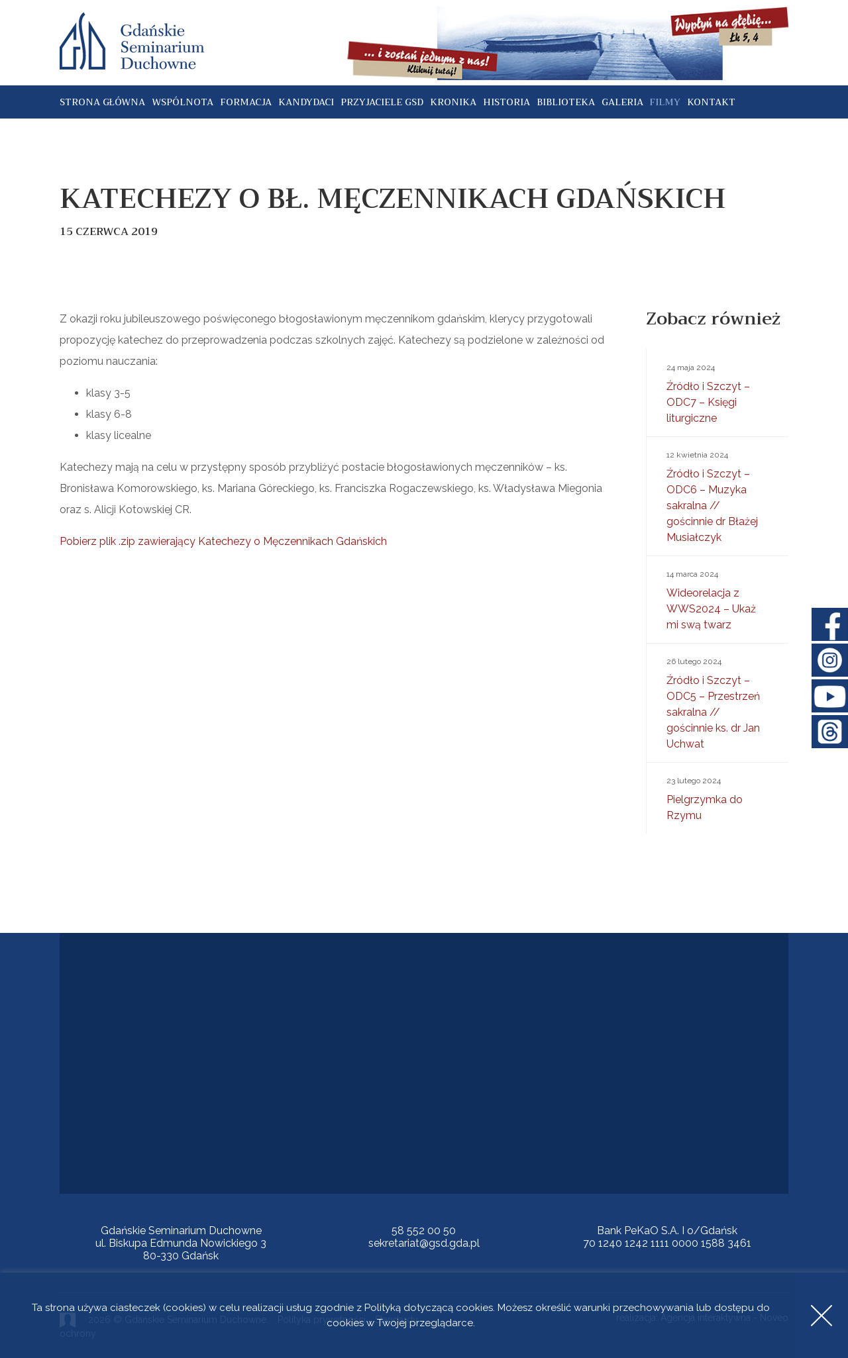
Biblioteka (566, 102)
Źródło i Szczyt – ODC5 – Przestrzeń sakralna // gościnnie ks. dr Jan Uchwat (717, 702)
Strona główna (103, 102)
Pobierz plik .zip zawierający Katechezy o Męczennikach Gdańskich (223, 541)
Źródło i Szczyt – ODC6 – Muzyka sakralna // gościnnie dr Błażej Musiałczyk (717, 495)
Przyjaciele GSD (382, 102)
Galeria (622, 102)
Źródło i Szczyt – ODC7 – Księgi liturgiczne (717, 392)
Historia (506, 102)
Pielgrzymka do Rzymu (717, 797)
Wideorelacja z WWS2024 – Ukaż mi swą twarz (717, 598)
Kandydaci (306, 102)
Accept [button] (821, 1315)
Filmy (664, 102)
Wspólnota (182, 102)
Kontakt (711, 102)
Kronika (453, 102)
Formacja (246, 102)
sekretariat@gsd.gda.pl (424, 1243)
